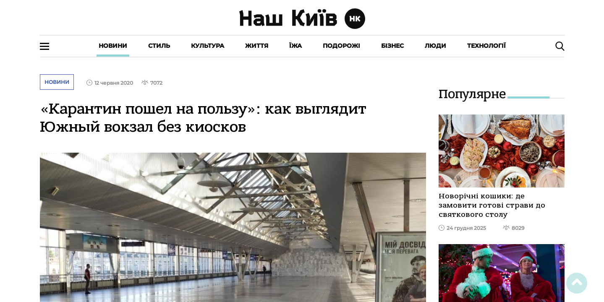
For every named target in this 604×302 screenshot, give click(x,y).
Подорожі (341, 45)
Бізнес (392, 45)
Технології (486, 45)
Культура (207, 45)
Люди (435, 45)
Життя (256, 45)
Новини (113, 45)
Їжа (295, 45)
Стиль (159, 45)
